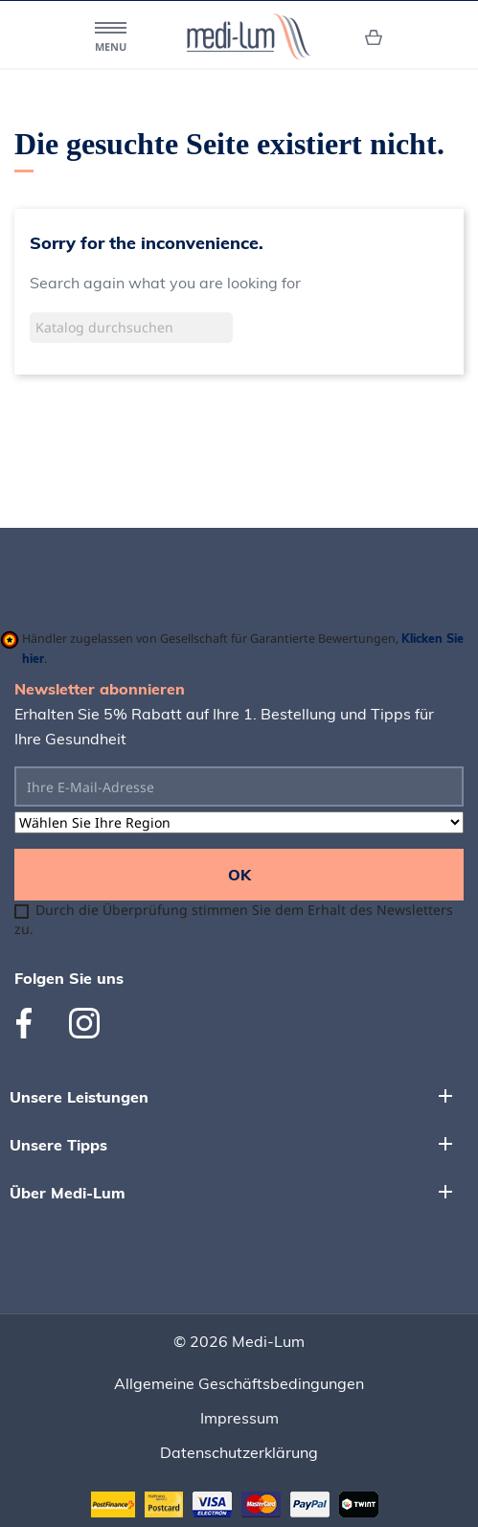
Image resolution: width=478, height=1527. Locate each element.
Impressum (239, 1417)
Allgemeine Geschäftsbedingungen (239, 1383)
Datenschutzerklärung (239, 1452)
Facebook (31, 1023)
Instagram (84, 1023)
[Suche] (131, 327)
